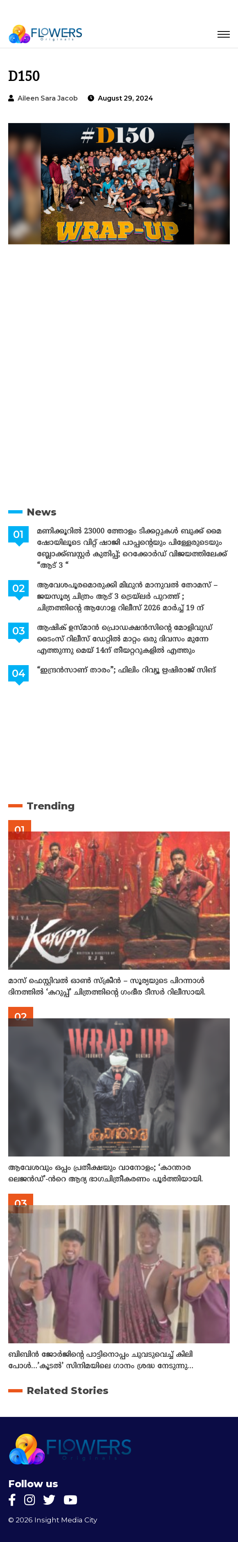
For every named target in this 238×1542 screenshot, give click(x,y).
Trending (51, 806)
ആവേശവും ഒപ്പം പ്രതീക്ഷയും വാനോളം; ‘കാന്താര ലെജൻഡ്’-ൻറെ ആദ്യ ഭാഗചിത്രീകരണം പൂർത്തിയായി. (105, 1173)
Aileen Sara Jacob (48, 98)
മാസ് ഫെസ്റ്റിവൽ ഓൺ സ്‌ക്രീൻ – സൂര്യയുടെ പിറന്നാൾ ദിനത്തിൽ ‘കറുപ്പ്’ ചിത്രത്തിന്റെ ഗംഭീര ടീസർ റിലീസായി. (106, 987)
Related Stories (68, 1390)
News (42, 512)
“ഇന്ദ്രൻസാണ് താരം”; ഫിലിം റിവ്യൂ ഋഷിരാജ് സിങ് (126, 670)
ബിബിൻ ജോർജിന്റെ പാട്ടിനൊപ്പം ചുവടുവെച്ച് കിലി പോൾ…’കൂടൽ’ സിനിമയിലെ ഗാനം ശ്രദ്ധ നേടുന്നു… (100, 1360)
